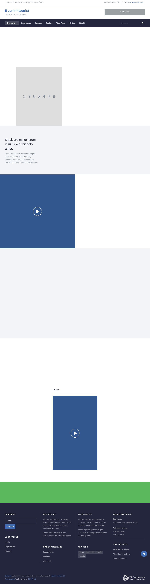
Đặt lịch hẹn (124, 11)
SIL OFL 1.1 (32, 579)
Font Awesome (10, 579)
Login (7, 542)
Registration (10, 547)
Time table (47, 561)
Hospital (82, 556)
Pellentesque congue (121, 549)
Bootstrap (8, 576)
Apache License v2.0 (58, 576)
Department (90, 552)
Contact (8, 551)
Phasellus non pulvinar (121, 554)
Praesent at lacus (119, 559)
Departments (48, 552)
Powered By (134, 578)
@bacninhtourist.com (136, 2)
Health (99, 552)
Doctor (81, 552)
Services (46, 557)
